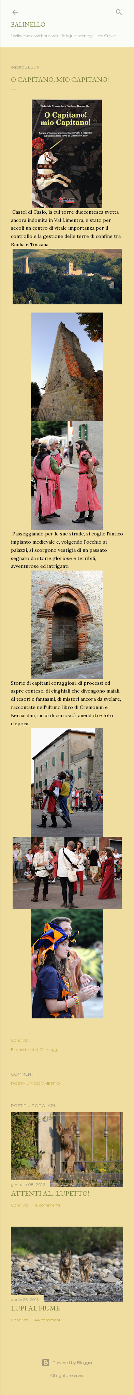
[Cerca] (119, 10)
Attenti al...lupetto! (50, 1193)
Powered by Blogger (67, 1363)
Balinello (28, 24)
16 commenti (47, 1205)
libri (34, 1049)
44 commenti (48, 1319)
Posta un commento (35, 1083)
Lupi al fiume (35, 1308)
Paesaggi (49, 1049)
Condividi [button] (20, 1040)
